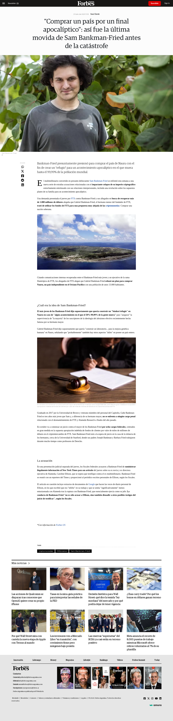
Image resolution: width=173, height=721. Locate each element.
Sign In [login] (167, 3)
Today (157, 660)
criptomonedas (46, 551)
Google (91, 484)
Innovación (18, 660)
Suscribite (154, 3)
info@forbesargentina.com (27, 681)
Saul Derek (95, 14)
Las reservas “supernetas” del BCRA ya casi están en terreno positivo (104, 639)
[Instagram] (152, 698)
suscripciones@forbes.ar (31, 688)
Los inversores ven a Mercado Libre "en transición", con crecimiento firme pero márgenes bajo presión (66, 641)
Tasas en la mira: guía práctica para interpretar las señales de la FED (66, 597)
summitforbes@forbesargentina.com (31, 684)
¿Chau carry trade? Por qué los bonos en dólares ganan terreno (144, 596)
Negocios (70, 660)
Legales (83, 698)
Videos (120, 660)
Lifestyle (86, 660)
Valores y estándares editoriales (49, 698)
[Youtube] (156, 698)
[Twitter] (148, 698)
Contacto (33, 698)
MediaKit (15, 698)
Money (53, 660)
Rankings (104, 660)
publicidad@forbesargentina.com (31, 677)
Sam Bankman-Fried (99, 181)
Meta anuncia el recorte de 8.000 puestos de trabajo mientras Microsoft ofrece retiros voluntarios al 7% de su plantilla (143, 643)
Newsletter (24, 698)
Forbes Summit (138, 660)
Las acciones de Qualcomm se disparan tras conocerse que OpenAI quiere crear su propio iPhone (28, 599)
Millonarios (62, 551)
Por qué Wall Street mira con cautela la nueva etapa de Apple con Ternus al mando (29, 639)
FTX (73, 198)
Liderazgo (36, 660)
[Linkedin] (160, 698)
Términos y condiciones (70, 698)
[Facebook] (145, 698)
